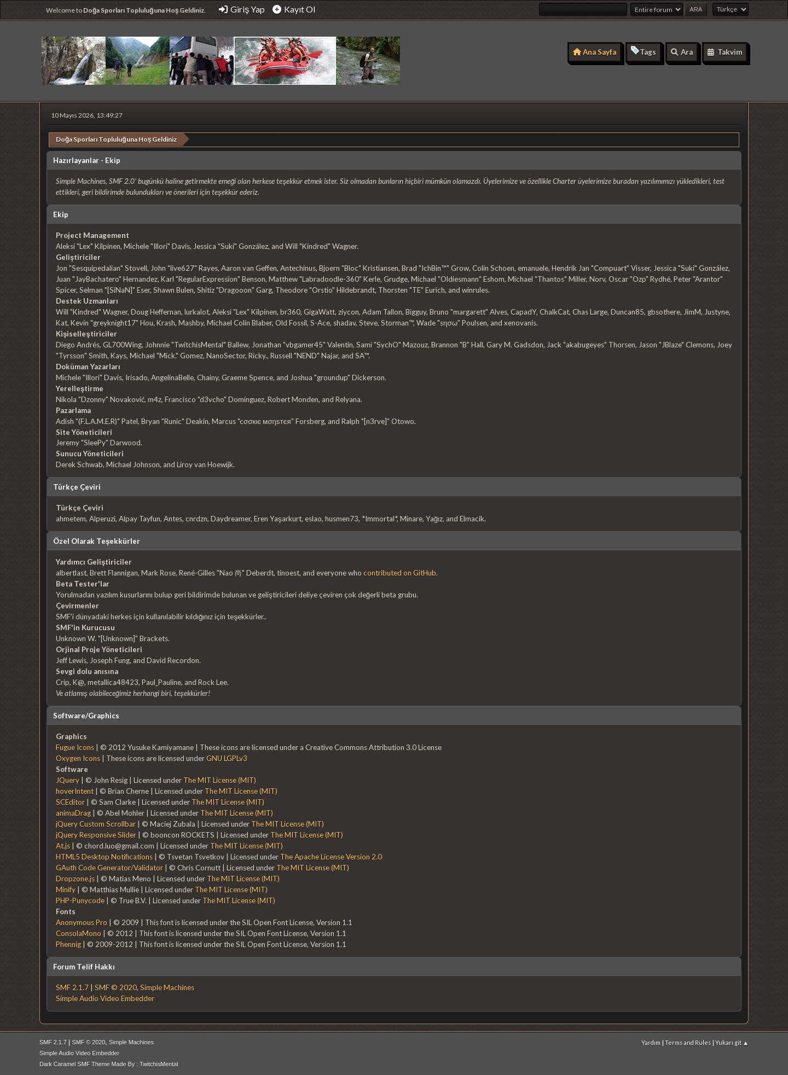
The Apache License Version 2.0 (331, 856)
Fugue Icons (75, 746)
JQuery (67, 779)
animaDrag (73, 812)
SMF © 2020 (116, 987)
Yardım (650, 1041)
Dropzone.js (75, 878)
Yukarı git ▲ (732, 1041)
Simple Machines (167, 987)
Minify (66, 889)
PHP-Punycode (80, 900)
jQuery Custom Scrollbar (96, 823)
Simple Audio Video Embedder (105, 997)
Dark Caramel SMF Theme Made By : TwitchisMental (108, 1063)
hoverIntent (75, 790)
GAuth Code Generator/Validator (109, 867)
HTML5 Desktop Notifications (104, 856)
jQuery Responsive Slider (96, 834)
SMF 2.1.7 (72, 987)
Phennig (68, 943)
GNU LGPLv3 (226, 757)
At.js (63, 845)
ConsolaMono (78, 932)
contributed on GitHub (399, 572)
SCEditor (70, 801)
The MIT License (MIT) (219, 779)
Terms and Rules (688, 1041)
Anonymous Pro (81, 921)
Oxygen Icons (78, 757)
